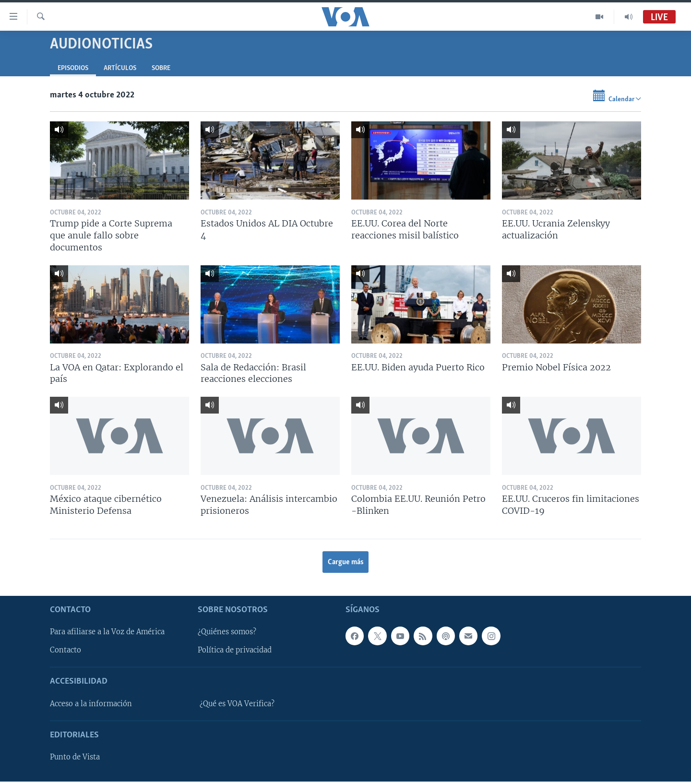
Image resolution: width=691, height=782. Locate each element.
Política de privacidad (235, 650)
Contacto (65, 650)
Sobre (161, 68)
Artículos (120, 68)
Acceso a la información (91, 703)
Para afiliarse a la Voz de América (107, 632)
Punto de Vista (75, 757)
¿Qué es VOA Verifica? (237, 703)
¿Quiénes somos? (227, 632)
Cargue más (346, 562)
